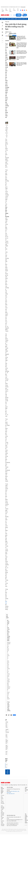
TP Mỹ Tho (6, 736)
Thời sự (4, 18)
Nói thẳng (6, 10)
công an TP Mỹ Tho (7, 724)
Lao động (12, 18)
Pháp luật (7, 21)
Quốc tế (8, 18)
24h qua (17, 10)
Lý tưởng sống (2, 10)
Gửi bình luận (7, 772)
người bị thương (7, 731)
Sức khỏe (23, 784)
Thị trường (14, 10)
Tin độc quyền (10, 10)
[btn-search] (11, 15)
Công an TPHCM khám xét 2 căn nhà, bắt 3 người (21, 58)
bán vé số (6, 753)
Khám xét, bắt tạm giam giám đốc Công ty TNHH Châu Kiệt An (22, 64)
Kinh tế (23, 18)
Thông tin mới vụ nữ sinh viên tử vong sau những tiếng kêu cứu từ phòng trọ (21, 38)
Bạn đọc (16, 18)
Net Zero (20, 18)
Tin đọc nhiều (12, 33)
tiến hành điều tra (7, 747)
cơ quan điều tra (7, 741)
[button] (2, 38)
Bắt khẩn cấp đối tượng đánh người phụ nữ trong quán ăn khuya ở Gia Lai (22, 52)
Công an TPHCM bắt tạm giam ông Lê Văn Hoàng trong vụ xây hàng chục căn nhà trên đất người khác (22, 45)
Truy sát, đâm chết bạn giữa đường (8, 706)
